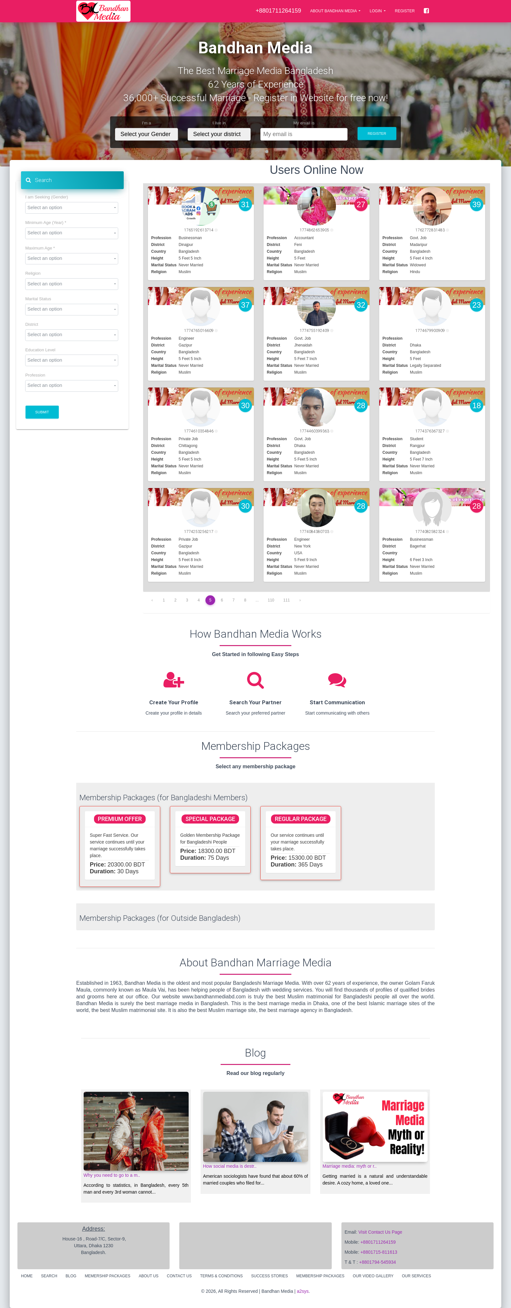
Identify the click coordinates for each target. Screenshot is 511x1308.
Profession (35, 375)
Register (404, 11)
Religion (32, 273)
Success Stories (269, 1276)
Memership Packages (107, 1276)
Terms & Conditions (221, 1276)
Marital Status (38, 299)
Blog (71, 1276)
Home (27, 1276)
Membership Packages (320, 1276)
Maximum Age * (40, 248)
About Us (148, 1276)
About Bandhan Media (334, 11)
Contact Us (179, 1276)
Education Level (40, 350)
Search (39, 180)
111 (286, 600)
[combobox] (71, 208)
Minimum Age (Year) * (45, 222)
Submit (42, 412)
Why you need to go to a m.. (112, 1175)
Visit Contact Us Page (380, 1232)
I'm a (146, 123)
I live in (219, 123)
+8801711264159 (378, 1242)
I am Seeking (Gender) (46, 197)
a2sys (303, 1291)
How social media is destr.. (230, 1166)
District (31, 324)
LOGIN (376, 11)
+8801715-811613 (378, 1252)
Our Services (416, 1276)
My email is (304, 123)
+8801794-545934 (377, 1262)
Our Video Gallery (373, 1276)
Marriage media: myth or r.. (350, 1166)
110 (271, 600)
